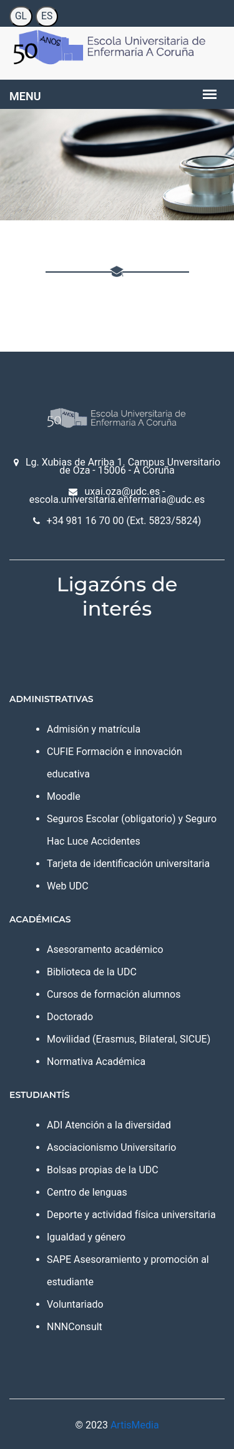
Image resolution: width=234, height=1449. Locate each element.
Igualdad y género (86, 1237)
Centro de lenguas (87, 1192)
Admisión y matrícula (93, 729)
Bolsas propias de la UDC (102, 1170)
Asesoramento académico (105, 949)
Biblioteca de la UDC (92, 972)
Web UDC (68, 886)
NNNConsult (74, 1327)
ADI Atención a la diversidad (109, 1125)
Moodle (63, 796)
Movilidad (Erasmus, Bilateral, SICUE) (128, 1039)
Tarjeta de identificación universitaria (128, 864)
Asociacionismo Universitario (111, 1147)
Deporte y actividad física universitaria (131, 1215)
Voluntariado (75, 1304)
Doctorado (70, 1017)
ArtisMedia (134, 1425)
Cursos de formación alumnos (113, 994)
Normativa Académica (96, 1061)
